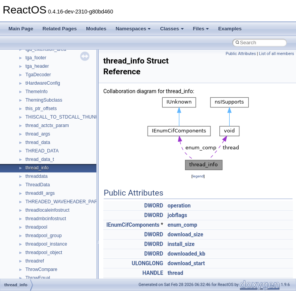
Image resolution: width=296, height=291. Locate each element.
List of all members (276, 53)
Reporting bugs (28, 68)
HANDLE (152, 273)
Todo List (22, 119)
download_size (186, 234)
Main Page (20, 29)
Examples (230, 29)
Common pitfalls (29, 51)
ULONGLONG (147, 263)
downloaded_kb (186, 254)
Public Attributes (240, 53)
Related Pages (59, 29)
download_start (186, 263)
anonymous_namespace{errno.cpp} (61, 238)
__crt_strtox (37, 187)
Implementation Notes (35, 111)
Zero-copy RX (27, 77)
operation (179, 205)
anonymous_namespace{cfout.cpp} (61, 221)
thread (175, 273)
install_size (181, 244)
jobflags (177, 215)
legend (198, 176)
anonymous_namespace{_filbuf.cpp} (62, 204)
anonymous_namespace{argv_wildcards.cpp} (71, 212)
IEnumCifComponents (133, 225)
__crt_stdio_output (44, 178)
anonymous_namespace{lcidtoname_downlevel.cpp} (79, 271)
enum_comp (182, 225)
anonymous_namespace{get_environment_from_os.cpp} (83, 246)
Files (201, 29)
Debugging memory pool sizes (44, 60)
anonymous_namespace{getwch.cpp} (63, 263)
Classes (171, 29)
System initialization (33, 85)
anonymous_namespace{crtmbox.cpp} (64, 229)
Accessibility (37, 195)
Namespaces (133, 29)
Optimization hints (31, 102)
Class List (29, 161)
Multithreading (27, 94)
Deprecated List (29, 127)
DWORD (153, 205)
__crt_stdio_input (43, 170)
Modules (96, 29)
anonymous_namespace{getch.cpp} (62, 255)
